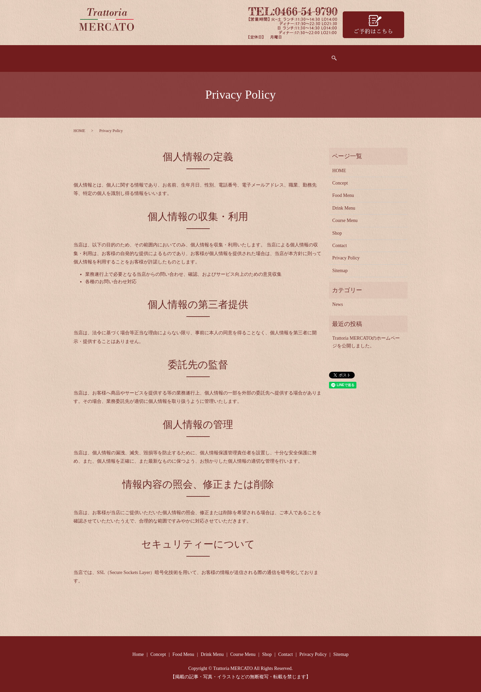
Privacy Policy (346, 254)
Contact (342, 56)
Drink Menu (233, 56)
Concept (154, 56)
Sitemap (340, 266)
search (364, 57)
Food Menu (191, 56)
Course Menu (278, 56)
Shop (313, 56)
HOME (79, 127)
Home (123, 56)
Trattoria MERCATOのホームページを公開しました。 (366, 338)
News (337, 301)
